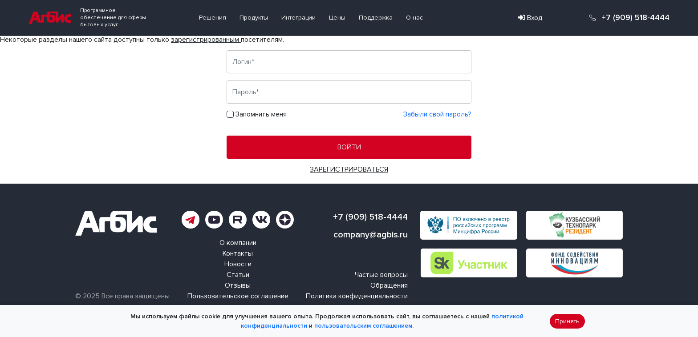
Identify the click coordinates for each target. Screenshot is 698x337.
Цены (337, 17)
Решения (212, 17)
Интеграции (298, 17)
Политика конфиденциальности (357, 296)
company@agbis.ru (370, 234)
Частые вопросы (381, 274)
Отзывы (238, 285)
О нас (414, 17)
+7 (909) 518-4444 (635, 17)
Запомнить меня (261, 114)
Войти (349, 147)
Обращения (389, 285)
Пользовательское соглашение (237, 296)
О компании (237, 242)
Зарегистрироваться (349, 169)
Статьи (238, 274)
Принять (567, 321)
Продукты (253, 17)
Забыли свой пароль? (437, 114)
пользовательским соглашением (363, 325)
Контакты (238, 253)
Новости (238, 264)
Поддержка (376, 17)
